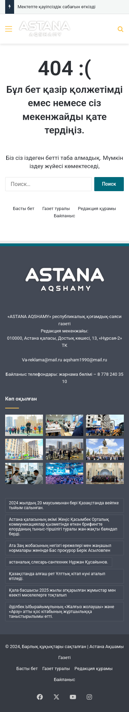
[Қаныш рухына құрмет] (105, 449)
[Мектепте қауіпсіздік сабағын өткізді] (65, 425)
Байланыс (64, 215)
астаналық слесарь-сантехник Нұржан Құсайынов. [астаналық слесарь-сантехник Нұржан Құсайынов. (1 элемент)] (58, 562)
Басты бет (23, 208)
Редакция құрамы (97, 208)
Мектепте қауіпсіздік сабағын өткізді (56, 6)
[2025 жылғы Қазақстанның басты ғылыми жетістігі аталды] (105, 473)
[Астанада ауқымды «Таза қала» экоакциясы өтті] (65, 449)
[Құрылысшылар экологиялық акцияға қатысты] (105, 425)
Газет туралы (56, 208)
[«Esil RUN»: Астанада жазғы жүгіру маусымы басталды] (24, 425)
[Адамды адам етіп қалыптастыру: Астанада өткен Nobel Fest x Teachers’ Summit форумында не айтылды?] (65, 473)
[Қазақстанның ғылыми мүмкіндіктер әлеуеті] (24, 473)
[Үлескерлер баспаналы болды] (24, 449)
